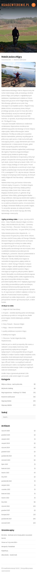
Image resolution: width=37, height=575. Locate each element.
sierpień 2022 (5, 485)
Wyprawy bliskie (6, 401)
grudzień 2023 (5, 452)
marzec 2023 (5, 473)
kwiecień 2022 (5, 494)
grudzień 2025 (5, 435)
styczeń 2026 (5, 431)
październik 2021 (6, 519)
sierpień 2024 (5, 443)
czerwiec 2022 (5, 489)
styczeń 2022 (5, 506)
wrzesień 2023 (5, 460)
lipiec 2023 (4, 464)
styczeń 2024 (5, 447)
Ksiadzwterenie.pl (15, 5)
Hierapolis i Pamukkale (8, 547)
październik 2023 (6, 456)
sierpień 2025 (5, 439)
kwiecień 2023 (5, 468)
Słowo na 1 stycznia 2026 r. (9, 542)
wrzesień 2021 (5, 523)
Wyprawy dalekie (6, 405)
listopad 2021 (5, 515)
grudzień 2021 (5, 510)
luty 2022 (4, 502)
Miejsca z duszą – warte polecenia (11, 384)
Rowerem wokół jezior (20, 60)
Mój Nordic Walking (7, 388)
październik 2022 (6, 481)
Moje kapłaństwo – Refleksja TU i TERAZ (13, 393)
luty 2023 (4, 477)
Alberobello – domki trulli (9, 555)
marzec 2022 (5, 498)
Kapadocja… (5, 551)
